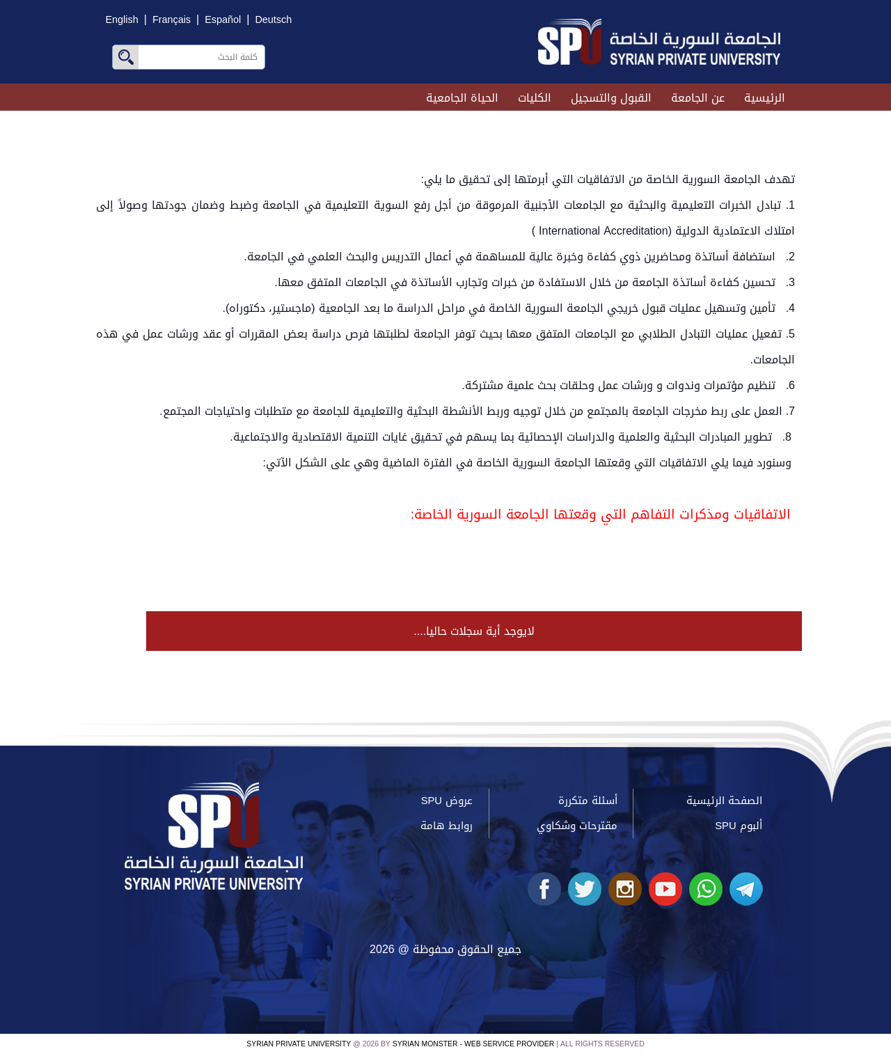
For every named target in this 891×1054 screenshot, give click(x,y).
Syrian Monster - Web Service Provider (473, 1044)
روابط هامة (446, 825)
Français (171, 19)
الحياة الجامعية (462, 98)
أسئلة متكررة (587, 800)
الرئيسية (764, 98)
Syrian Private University (298, 1044)
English (122, 19)
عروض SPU (447, 800)
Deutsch (273, 19)
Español (223, 19)
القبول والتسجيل (611, 98)
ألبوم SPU (738, 825)
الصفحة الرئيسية (724, 800)
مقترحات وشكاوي (577, 825)
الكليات (534, 98)
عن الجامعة (698, 98)
